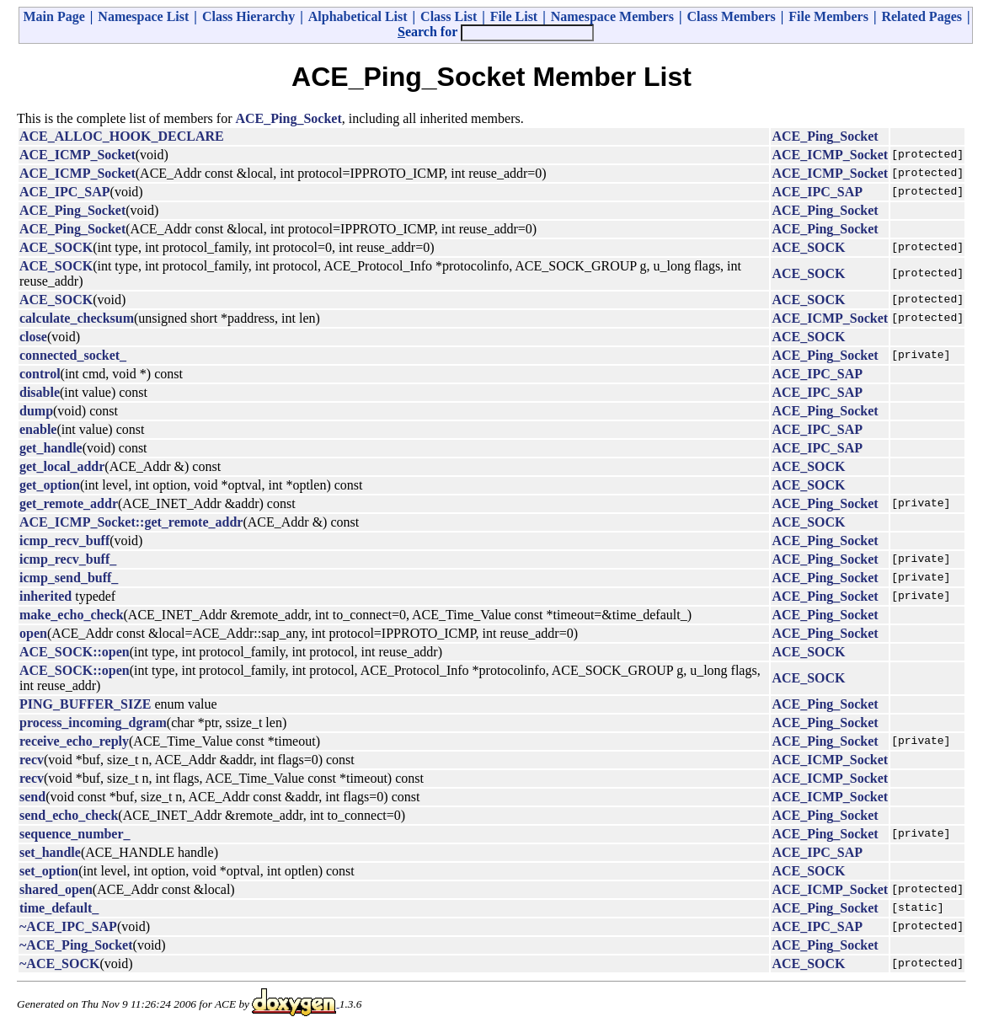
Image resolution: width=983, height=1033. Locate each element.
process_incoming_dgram (93, 722)
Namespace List (143, 16)
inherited (45, 596)
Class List (448, 16)
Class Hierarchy (248, 16)
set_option (48, 871)
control (40, 374)
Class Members (730, 16)
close (33, 336)
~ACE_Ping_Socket (76, 945)
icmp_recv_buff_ (67, 559)
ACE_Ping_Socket (289, 118)
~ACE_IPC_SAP (68, 926)
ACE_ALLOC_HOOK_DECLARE (121, 136)
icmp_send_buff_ (68, 577)
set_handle (50, 852)
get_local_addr (61, 466)
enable (37, 429)
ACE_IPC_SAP (64, 192)
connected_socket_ (72, 355)
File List (513, 16)
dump (36, 411)
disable (39, 392)
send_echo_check (68, 815)
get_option (49, 485)
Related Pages (921, 16)
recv (31, 759)
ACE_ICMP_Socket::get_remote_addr (131, 522)
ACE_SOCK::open (74, 652)
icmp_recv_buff (64, 540)
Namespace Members (612, 16)
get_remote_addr (68, 503)
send (32, 796)
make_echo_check (71, 614)
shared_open (56, 889)
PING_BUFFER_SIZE (85, 704)
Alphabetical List (358, 16)
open (33, 633)
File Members (828, 16)
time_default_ (59, 908)
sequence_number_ (75, 834)
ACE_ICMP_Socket (77, 154)
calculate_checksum (76, 318)
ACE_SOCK (56, 247)
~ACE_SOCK (59, 963)
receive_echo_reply (74, 741)
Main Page (54, 16)
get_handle (51, 448)
